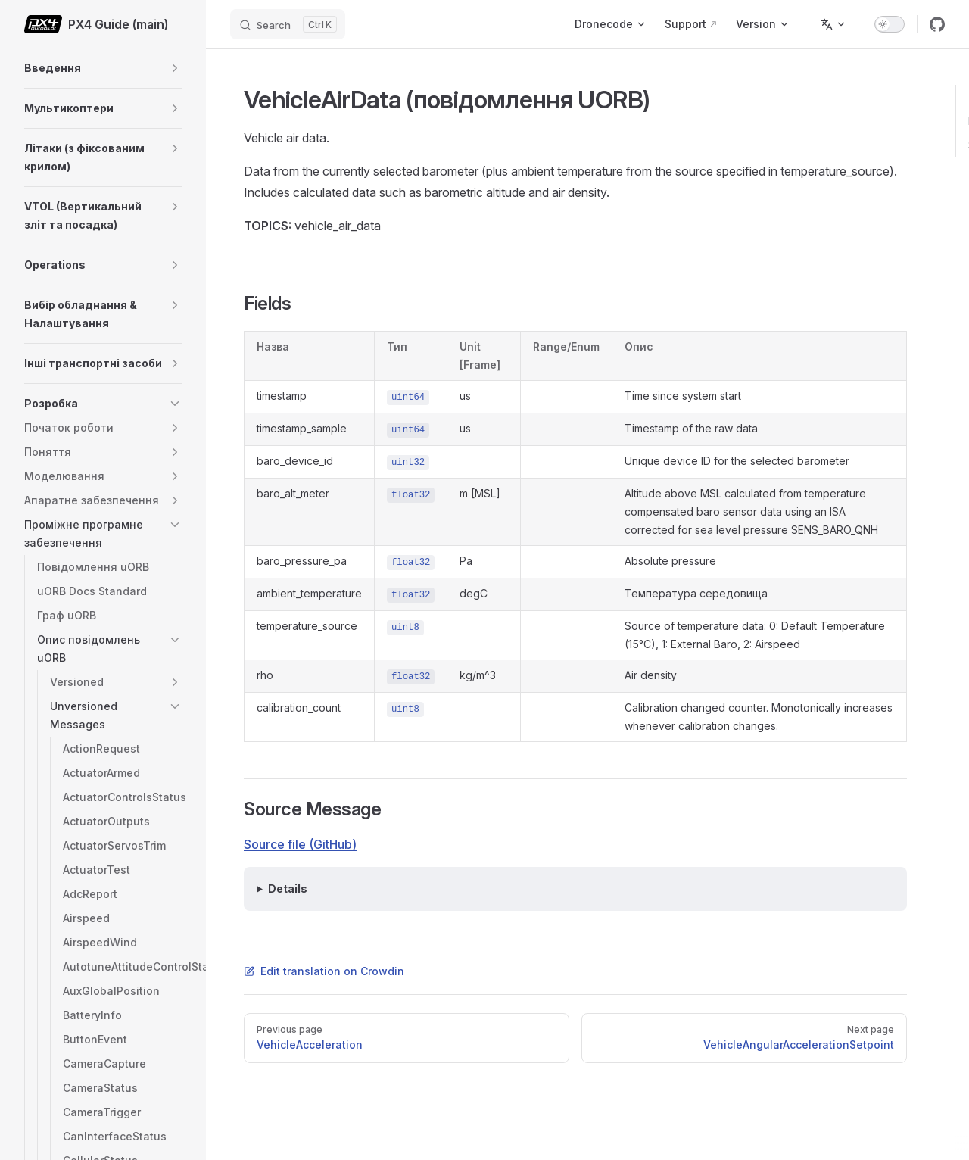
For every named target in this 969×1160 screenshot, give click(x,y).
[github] (937, 24)
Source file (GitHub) (300, 844)
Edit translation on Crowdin (324, 971)
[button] (175, 68)
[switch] (889, 24)
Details (287, 888)
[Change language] (833, 24)
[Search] (287, 24)
